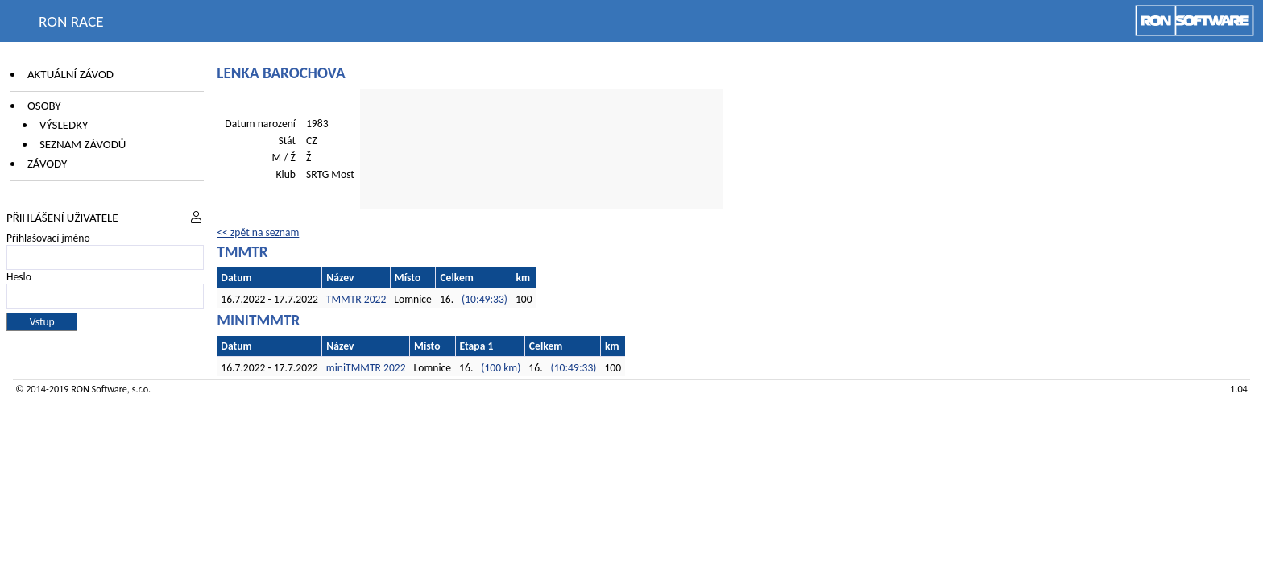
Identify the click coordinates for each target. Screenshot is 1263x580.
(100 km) (500, 368)
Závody (47, 163)
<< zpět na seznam (258, 232)
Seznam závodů (82, 144)
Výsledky (63, 125)
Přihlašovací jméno (48, 238)
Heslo (18, 277)
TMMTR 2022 (356, 299)
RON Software (99, 389)
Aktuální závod (70, 74)
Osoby (44, 105)
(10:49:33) (484, 299)
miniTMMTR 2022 (366, 368)
